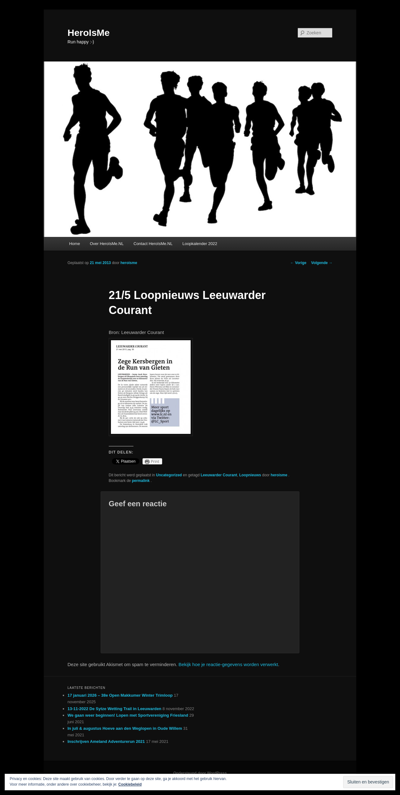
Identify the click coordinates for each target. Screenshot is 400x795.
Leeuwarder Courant (219, 475)
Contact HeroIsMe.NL (152, 243)
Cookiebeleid (130, 784)
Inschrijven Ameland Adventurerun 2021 (106, 741)
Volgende (321, 263)
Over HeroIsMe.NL (106, 243)
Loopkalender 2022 (199, 243)
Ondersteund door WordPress (200, 773)
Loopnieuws (250, 475)
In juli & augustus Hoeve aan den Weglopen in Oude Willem (125, 728)
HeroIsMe (89, 32)
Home (74, 243)
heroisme (128, 263)
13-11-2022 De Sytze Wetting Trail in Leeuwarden (114, 708)
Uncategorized (169, 475)
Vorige (298, 263)
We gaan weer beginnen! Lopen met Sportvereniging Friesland (128, 715)
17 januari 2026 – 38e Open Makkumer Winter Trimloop (120, 695)
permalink (141, 480)
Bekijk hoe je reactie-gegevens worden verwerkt (228, 664)
